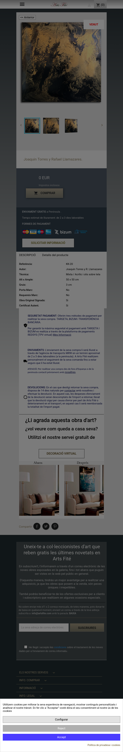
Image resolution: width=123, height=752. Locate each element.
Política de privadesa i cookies (104, 745)
